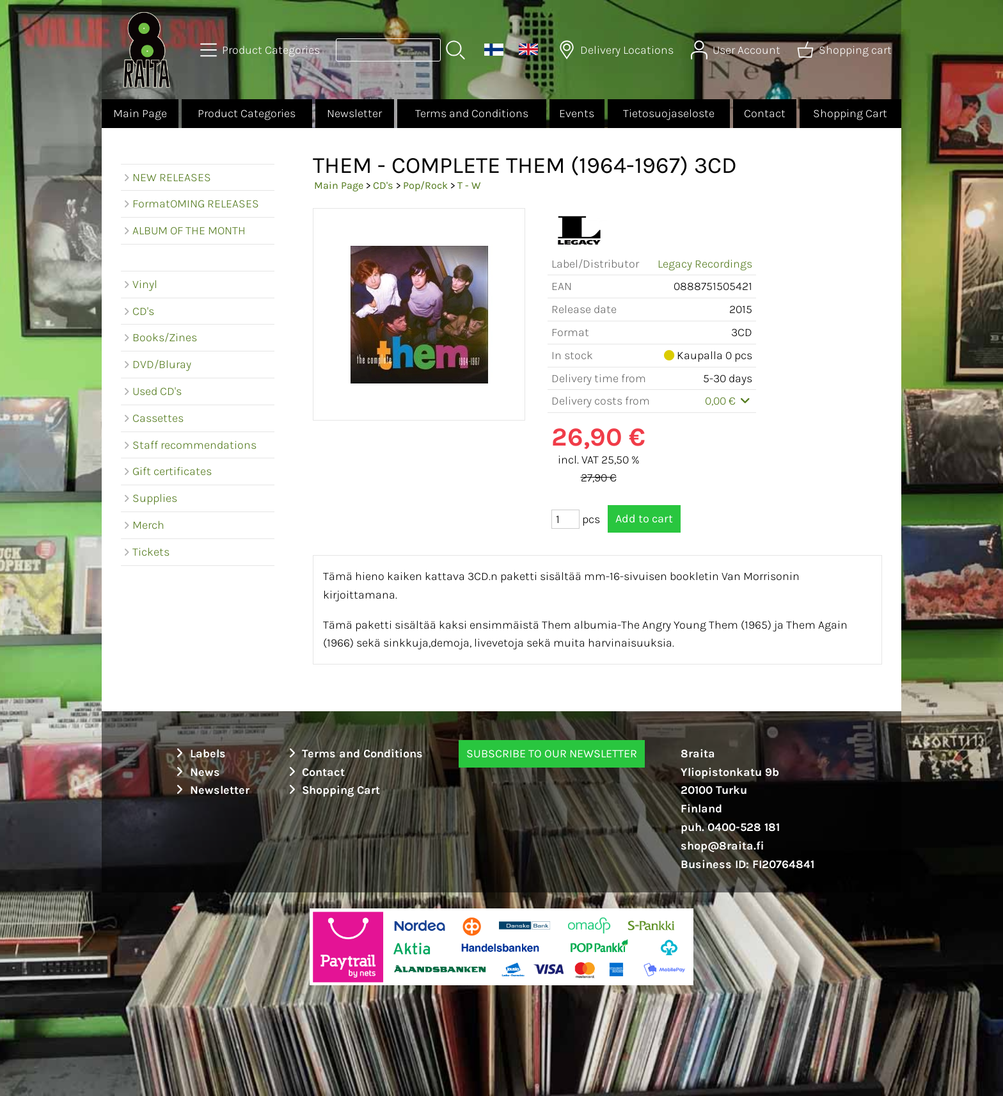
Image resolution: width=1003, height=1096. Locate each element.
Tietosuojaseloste (669, 113)
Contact (765, 113)
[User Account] (737, 50)
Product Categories (247, 113)
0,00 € (729, 401)
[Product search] (388, 49)
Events (576, 113)
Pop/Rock (425, 185)
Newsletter (354, 113)
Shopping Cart (850, 113)
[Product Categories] (261, 50)
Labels (199, 753)
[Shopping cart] (846, 50)
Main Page (140, 113)
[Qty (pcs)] (565, 519)
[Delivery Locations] (617, 50)
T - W (468, 185)
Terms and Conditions (471, 113)
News (196, 772)
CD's (383, 185)
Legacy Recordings (705, 264)
